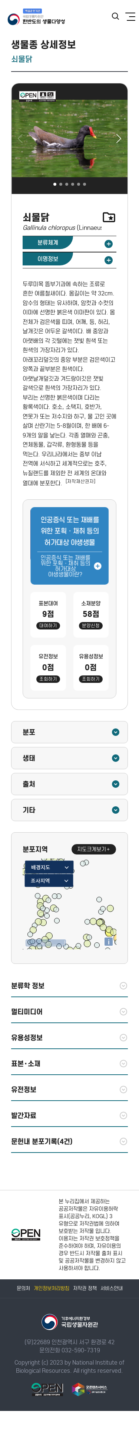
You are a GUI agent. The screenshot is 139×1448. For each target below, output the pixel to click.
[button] (119, 138)
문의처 (23, 1288)
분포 (71, 732)
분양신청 (91, 625)
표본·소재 (69, 1063)
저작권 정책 (85, 1288)
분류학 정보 (69, 985)
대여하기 (48, 625)
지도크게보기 (93, 849)
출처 (71, 784)
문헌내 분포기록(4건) (69, 1141)
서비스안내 (111, 1288)
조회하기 (48, 679)
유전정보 (69, 1089)
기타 (71, 810)
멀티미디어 (69, 1011)
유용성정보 (69, 1037)
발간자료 (69, 1115)
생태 (71, 758)
